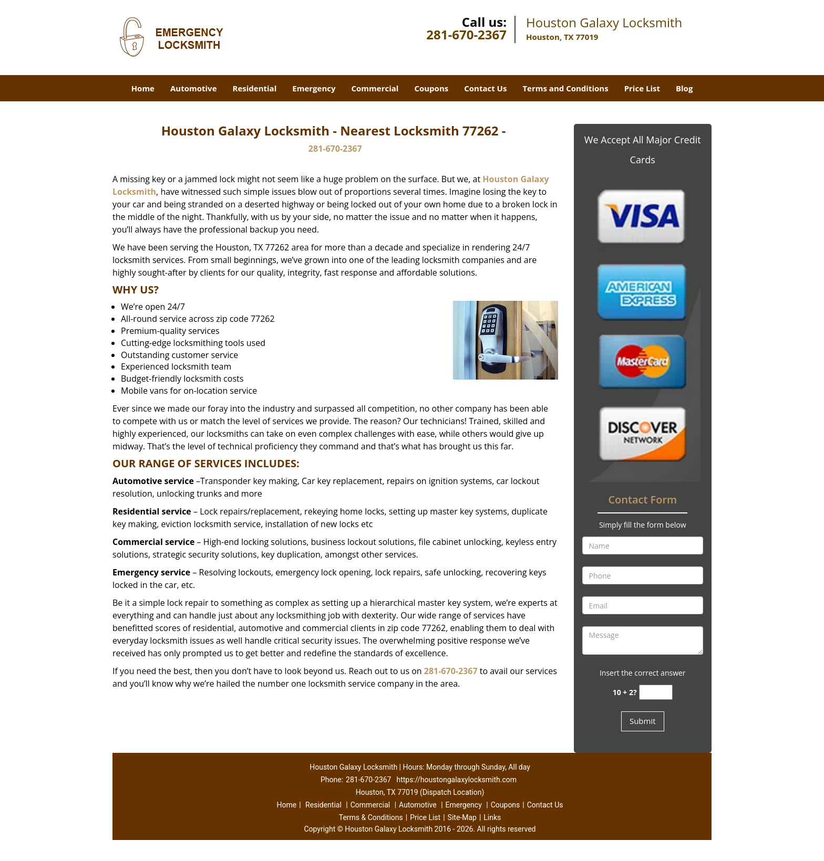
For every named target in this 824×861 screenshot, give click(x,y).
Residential (255, 88)
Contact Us (485, 88)
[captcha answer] (656, 692)
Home (142, 88)
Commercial (375, 88)
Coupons (431, 88)
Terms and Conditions (565, 88)
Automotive (193, 88)
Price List (642, 88)
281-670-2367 (466, 34)
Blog (684, 88)
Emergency (313, 88)
